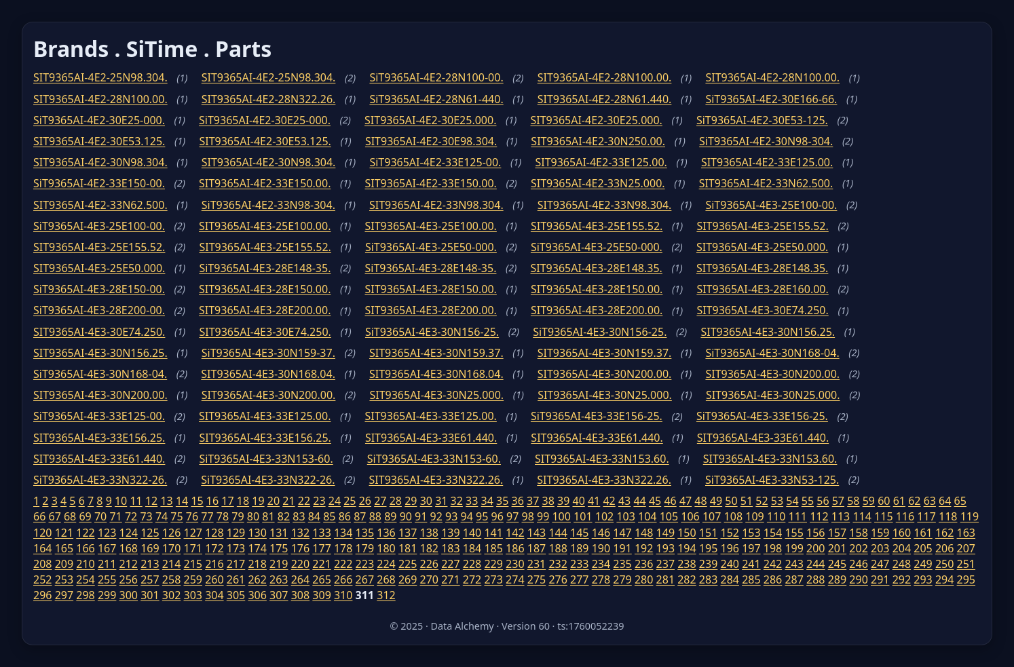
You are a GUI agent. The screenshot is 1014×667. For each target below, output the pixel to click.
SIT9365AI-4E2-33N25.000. (598, 183)
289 (837, 579)
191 (622, 548)
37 (533, 500)
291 (880, 579)
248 (902, 563)
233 (579, 563)
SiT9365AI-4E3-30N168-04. (772, 352)
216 (214, 563)
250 (944, 563)
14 (182, 500)
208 (42, 563)
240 (730, 563)
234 (601, 563)
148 (644, 532)
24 (334, 500)
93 (451, 516)
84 (314, 516)
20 (273, 500)
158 (858, 532)
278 (601, 579)
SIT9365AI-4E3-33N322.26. (436, 479)
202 (858, 548)
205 (923, 548)
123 (107, 532)
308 (300, 595)
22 (304, 500)
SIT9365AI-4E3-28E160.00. (762, 289)
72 (131, 516)
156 (815, 532)
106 (690, 516)
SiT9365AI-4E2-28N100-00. (436, 77)
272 (472, 579)
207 (966, 548)
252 (42, 579)
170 (171, 548)
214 (171, 563)
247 (880, 563)
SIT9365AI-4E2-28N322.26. (269, 99)
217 (236, 563)
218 (257, 563)
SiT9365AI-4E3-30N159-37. (268, 352)
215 (192, 563)
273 (493, 579)
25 (349, 500)
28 (396, 500)
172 (214, 548)
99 (543, 516)
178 (343, 548)
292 (902, 579)
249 (923, 563)
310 (343, 595)
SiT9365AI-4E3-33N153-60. (266, 458)
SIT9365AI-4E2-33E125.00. (600, 162)
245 (837, 563)
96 (497, 516)
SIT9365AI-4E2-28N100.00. (605, 77)
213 (149, 563)
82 (284, 516)
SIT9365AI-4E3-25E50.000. (762, 247)
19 (258, 500)
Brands (71, 48)
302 (171, 595)
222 (343, 563)
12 (151, 500)
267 (365, 579)
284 (730, 579)
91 (421, 516)
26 (365, 500)
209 (64, 563)
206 (944, 548)
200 (815, 548)
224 (386, 563)
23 (319, 500)
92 (436, 516)
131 (278, 532)
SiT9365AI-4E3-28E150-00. (99, 289)
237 (665, 563)
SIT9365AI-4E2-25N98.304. (100, 77)
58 (853, 500)
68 (70, 516)
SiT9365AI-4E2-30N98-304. (766, 141)
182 (429, 548)
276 (557, 579)
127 (192, 532)
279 (622, 579)
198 (773, 548)
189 (579, 548)
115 (883, 516)
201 (837, 548)
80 (253, 516)
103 (625, 516)
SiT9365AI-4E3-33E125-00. (99, 415)
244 (815, 563)
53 (777, 500)
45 (655, 500)
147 (622, 532)
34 (487, 500)
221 (321, 563)
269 (407, 579)
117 (926, 516)
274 (515, 579)
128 (214, 532)
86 (345, 516)
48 (700, 500)
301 (149, 595)
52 (761, 500)
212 (128, 563)
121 (64, 532)
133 (321, 532)
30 (426, 500)
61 (899, 500)
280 (644, 579)
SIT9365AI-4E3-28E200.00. (265, 310)
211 (107, 563)
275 (536, 579)
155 (794, 532)
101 (583, 516)
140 (472, 532)
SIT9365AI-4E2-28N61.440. (605, 99)
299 (107, 595)
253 (64, 579)
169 (149, 548)
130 (257, 532)
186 (515, 548)
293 (923, 579)
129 (236, 532)
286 (773, 579)
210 (85, 563)
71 (115, 516)
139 (450, 532)
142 (515, 532)
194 (686, 548)
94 (467, 516)
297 (64, 595)
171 (192, 548)
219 (278, 563)
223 (365, 563)
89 (390, 516)
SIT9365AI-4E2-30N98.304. (100, 162)
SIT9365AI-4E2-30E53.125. (99, 141)
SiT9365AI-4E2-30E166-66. (771, 99)
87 (360, 516)
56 (822, 500)
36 (518, 500)
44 (639, 500)
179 (365, 548)
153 (751, 532)
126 (171, 532)
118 (948, 516)
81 (268, 516)
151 (708, 532)
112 (819, 516)
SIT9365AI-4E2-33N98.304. (436, 204)
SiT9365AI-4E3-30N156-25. (432, 331)
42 (609, 500)
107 (711, 516)
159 (880, 532)
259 (192, 579)
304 (214, 595)
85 (329, 516)
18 (243, 500)
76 (192, 516)
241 (751, 563)
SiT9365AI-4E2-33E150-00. (99, 183)
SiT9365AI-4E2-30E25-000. (99, 120)
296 (42, 595)
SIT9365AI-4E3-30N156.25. (767, 331)
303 (192, 595)
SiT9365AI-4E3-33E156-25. (596, 415)
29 (411, 500)
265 (321, 579)
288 (815, 579)
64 (945, 500)
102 (604, 516)
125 (149, 532)
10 (121, 500)
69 (85, 516)
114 (861, 516)
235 (622, 563)
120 (42, 532)
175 (278, 548)
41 (594, 500)
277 (579, 579)
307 (278, 595)
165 (64, 548)
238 (686, 563)
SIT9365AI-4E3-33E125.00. (265, 415)
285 (751, 579)
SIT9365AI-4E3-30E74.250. (762, 310)
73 (146, 516)
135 (365, 532)
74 (161, 516)
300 (128, 595)
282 (686, 579)
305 (236, 595)
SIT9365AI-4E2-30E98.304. (431, 141)
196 (730, 548)
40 (578, 500)
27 (380, 500)
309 (321, 595)
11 (136, 500)
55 (808, 500)
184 (472, 548)
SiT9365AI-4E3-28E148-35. (265, 268)
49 (716, 500)
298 (85, 595)
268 (386, 579)
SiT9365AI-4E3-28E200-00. (99, 310)
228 (472, 563)
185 (493, 548)
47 (685, 500)
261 (236, 579)
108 (733, 516)
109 (754, 516)
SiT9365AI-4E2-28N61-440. (436, 99)
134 (343, 532)
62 (914, 500)
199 (794, 548)
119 (969, 516)
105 (669, 516)
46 (670, 500)
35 (502, 500)
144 (557, 532)
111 (798, 516)
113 (840, 516)
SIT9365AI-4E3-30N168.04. (268, 373)
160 (902, 532)
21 (288, 500)
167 (107, 548)
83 (299, 516)
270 (429, 579)
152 (730, 532)
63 (930, 500)
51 (746, 500)
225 (407, 563)
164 (42, 548)
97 (512, 516)
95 (482, 516)
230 (515, 563)
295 (966, 579)
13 (166, 500)
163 (966, 532)
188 (557, 548)
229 (493, 563)
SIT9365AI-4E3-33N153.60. (602, 458)
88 (375, 516)
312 (386, 595)
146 (601, 532)
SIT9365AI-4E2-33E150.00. (265, 183)
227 (450, 563)
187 (536, 548)
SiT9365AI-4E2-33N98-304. (268, 204)
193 (665, 548)
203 (880, 548)
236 (644, 563)
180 (386, 548)
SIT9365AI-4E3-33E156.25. (99, 437)
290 (858, 579)
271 (450, 579)
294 (944, 579)
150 (686, 532)
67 (54, 516)
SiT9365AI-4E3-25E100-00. (771, 204)
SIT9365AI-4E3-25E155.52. (596, 225)
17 (227, 500)
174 (257, 548)
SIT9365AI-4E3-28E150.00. (265, 289)
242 (773, 563)
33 (472, 500)
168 (128, 548)
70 (100, 516)
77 (207, 516)
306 (257, 595)
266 (343, 579)
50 (731, 500)
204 (902, 548)
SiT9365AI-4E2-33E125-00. (435, 162)
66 (39, 516)
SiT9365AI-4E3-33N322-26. (100, 479)
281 (665, 579)
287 (794, 579)
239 (708, 563)
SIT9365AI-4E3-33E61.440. (431, 437)
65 (960, 500)
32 (457, 500)
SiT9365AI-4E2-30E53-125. (762, 120)
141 (493, 532)
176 (300, 548)
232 (557, 563)
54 (792, 500)
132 (300, 532)
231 (536, 563)
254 (85, 579)
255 (107, 579)
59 (869, 500)
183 (450, 548)
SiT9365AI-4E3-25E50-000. (431, 247)
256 (128, 579)
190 (601, 548)
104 (647, 516)
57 (838, 500)
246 (858, 563)
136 (386, 532)
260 (214, 579)
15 (197, 500)
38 (548, 500)
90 (406, 516)
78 (223, 516)
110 (776, 516)
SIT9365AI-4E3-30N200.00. (605, 373)
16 (212, 500)
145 (579, 532)
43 (624, 500)
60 (884, 500)
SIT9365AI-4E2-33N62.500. (766, 183)
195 (708, 548)
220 (300, 563)
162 (944, 532)
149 (665, 532)
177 (321, 548)
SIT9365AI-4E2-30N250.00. (598, 141)
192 (644, 548)
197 (751, 548)
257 (149, 579)
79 (237, 516)
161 (923, 532)
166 (85, 548)
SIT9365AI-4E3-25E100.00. (265, 225)
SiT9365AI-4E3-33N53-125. (772, 479)
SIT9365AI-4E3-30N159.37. (436, 352)
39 (563, 500)
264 (300, 579)
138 (429, 532)
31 (441, 500)
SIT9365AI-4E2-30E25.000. (430, 120)
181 (407, 548)
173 (236, 548)
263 (278, 579)
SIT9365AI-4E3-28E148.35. (596, 268)
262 (257, 579)
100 (561, 516)
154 (773, 532)
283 (708, 579)
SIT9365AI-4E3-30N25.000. (436, 394)
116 (905, 516)
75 (176, 516)
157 (837, 532)
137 (407, 532)
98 (528, 516)
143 (536, 532)
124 (128, 532)
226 (429, 563)
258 (171, 579)
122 (85, 532)
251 (966, 563)
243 (794, 563)
